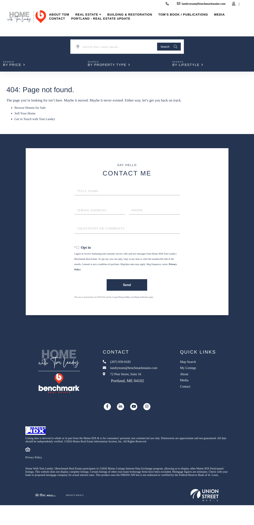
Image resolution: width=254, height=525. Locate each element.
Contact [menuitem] (64, 24)
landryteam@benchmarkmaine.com (174, 4)
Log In (214, 5)
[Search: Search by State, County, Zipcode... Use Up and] (113, 46)
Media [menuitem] (226, 20)
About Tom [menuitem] (66, 20)
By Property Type (107, 65)
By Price (12, 65)
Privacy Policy (125, 296)
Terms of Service (141, 296)
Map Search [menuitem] (197, 361)
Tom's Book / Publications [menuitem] (190, 20)
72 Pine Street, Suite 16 (129, 380)
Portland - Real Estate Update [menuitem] (108, 24)
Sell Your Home (26, 113)
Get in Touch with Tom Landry (37, 118)
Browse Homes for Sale (32, 108)
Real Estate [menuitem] (94, 20)
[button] (167, 46)
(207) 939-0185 (133, 4)
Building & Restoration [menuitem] (137, 20)
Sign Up (226, 5)
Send (126, 283)
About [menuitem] (193, 376)
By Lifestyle (185, 65)
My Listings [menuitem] (197, 369)
